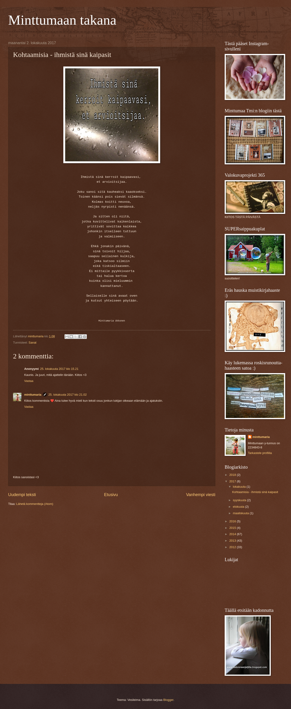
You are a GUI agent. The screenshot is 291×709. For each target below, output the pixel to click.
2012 (233, 547)
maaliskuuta (241, 513)
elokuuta (239, 506)
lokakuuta (240, 486)
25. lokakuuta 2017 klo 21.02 (67, 394)
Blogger (168, 700)
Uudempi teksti (22, 494)
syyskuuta (240, 500)
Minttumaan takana (62, 20)
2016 (233, 521)
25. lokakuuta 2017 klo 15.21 (59, 369)
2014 (233, 534)
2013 (233, 540)
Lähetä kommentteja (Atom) (34, 504)
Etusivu (111, 494)
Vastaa (28, 381)
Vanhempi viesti (200, 494)
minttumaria (32, 394)
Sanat (33, 342)
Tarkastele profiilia (260, 453)
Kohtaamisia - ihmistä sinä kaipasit (255, 492)
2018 (233, 475)
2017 (233, 481)
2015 (233, 528)
